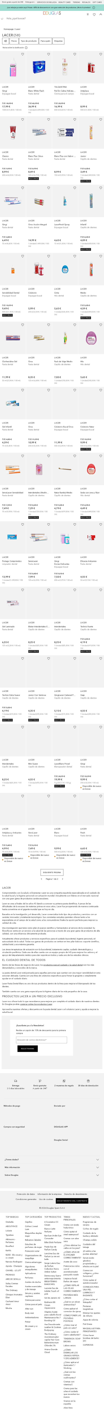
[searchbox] (52, 18)
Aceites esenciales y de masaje (33, 1288)
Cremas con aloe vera (71, 1239)
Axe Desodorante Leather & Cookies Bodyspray (52, 1327)
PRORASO (10, 1275)
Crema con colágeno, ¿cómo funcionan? (91, 1273)
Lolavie (9, 1231)
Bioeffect (10, 1246)
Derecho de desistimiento (75, 1194)
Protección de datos (26, 1194)
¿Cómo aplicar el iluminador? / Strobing (71, 1365)
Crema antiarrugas (33, 1262)
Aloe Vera (68, 1408)
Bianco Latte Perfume (49, 1230)
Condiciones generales (26, 1199)
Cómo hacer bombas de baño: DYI (91, 1338)
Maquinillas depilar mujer (33, 1234)
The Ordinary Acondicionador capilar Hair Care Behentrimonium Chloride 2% (51, 1340)
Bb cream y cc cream (31, 1327)
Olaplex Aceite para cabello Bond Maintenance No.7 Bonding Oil (52, 1316)
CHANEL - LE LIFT (13, 1270)
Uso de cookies (46, 1199)
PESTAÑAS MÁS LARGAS (71, 1296)
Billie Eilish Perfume (52, 1242)
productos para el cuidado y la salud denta (62, 965)
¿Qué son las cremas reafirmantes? (70, 1375)
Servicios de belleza (46, 2)
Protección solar (32, 1251)
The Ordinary (11, 1290)
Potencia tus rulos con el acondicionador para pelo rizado (71, 1270)
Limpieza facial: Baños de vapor (71, 1280)
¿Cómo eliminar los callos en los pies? (72, 1246)
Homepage (9, 29)
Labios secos (69, 1345)
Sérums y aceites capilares (32, 1294)
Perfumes (29, 1278)
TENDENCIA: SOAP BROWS (72, 1340)
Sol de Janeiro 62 (52, 1298)
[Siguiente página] (62, 879)
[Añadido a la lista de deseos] (22, 54)
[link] (91, 149)
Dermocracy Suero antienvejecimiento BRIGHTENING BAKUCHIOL (52, 1280)
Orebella (10, 1222)
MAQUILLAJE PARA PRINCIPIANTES (91, 1330)
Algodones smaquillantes (31, 1268)
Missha (9, 1308)
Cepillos (28, 1222)
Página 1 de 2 (52, 879)
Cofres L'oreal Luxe (31, 1227)
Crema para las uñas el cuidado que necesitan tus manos (71, 1392)
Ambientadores (32, 1317)
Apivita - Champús (14, 1266)
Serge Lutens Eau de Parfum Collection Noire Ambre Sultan (52, 1267)
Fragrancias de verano (89, 1223)
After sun (29, 1309)
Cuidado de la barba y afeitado (90, 1234)
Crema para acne (32, 1300)
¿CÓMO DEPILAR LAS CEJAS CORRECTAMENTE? (72, 1288)
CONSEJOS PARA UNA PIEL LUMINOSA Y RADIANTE (91, 1291)
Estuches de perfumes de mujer (33, 1245)
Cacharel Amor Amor (12, 1302)
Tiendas (76, 2)
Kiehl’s (8, 1250)
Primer (27, 1322)
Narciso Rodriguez (14, 1262)
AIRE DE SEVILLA (13, 1279)
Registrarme (27, 1049)
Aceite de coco (70, 1262)
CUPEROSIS (88, 1345)
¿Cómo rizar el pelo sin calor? (70, 1326)
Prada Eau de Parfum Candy (50, 1248)
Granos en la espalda (69, 1402)
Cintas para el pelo (33, 1304)
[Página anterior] (41, 879)
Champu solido (90, 1240)
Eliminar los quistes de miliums (91, 1314)
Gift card (97, 2)
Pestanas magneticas (88, 1307)
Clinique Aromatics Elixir (14, 1296)
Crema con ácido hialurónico (71, 1226)
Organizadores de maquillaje (33, 1256)
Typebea (9, 1235)
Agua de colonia (90, 1320)
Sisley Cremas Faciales (12, 1285)
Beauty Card (65, 2)
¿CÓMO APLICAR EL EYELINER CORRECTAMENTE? (72, 1255)
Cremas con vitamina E (69, 1383)
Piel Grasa (87, 1324)
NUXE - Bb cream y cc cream (14, 1256)
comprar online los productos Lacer (36, 1004)
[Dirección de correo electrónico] (41, 1040)
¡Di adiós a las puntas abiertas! (90, 1252)
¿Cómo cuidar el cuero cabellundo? (72, 1333)
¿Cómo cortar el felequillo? (90, 1300)
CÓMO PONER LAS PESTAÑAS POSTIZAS (72, 1318)
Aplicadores (30, 1273)
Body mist (29, 1313)
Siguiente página (52, 872)
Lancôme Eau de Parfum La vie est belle (51, 1256)
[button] (52, 1159)
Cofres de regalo (90, 1229)
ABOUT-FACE (11, 1226)
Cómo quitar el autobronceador (90, 1281)
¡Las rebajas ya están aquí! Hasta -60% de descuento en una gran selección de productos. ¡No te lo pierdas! (48, 7)
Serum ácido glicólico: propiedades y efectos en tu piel (91, 1262)
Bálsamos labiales (33, 1240)
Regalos (86, 2)
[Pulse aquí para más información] (93, 7)
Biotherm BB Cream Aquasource (49, 1305)
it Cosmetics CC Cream (51, 1223)
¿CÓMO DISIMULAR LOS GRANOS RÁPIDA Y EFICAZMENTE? (71, 1354)
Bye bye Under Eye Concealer (52, 1237)
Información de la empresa (50, 1194)
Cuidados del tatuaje (89, 1245)
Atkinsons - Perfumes (11, 1240)
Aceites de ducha (33, 1282)
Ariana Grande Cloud (51, 1350)
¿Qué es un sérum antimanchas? (72, 1303)
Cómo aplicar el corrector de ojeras (72, 1310)
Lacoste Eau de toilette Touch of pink (51, 1291)
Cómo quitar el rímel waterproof (71, 1233)
